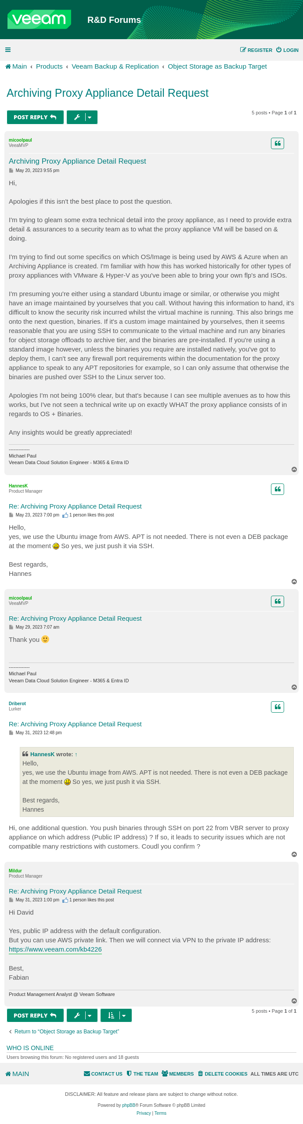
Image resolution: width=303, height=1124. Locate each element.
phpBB (128, 1105)
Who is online (30, 1047)
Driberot (17, 703)
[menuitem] (287, 50)
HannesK (18, 485)
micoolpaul (20, 140)
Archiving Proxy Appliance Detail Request (108, 93)
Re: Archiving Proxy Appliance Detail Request (75, 506)
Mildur (15, 870)
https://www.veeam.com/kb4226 (55, 949)
